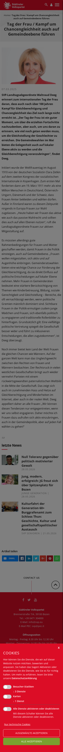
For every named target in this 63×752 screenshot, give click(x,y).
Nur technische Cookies (17, 724)
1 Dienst (18, 701)
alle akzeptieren (31, 741)
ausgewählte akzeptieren (31, 733)
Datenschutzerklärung (24, 678)
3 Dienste (19, 691)
